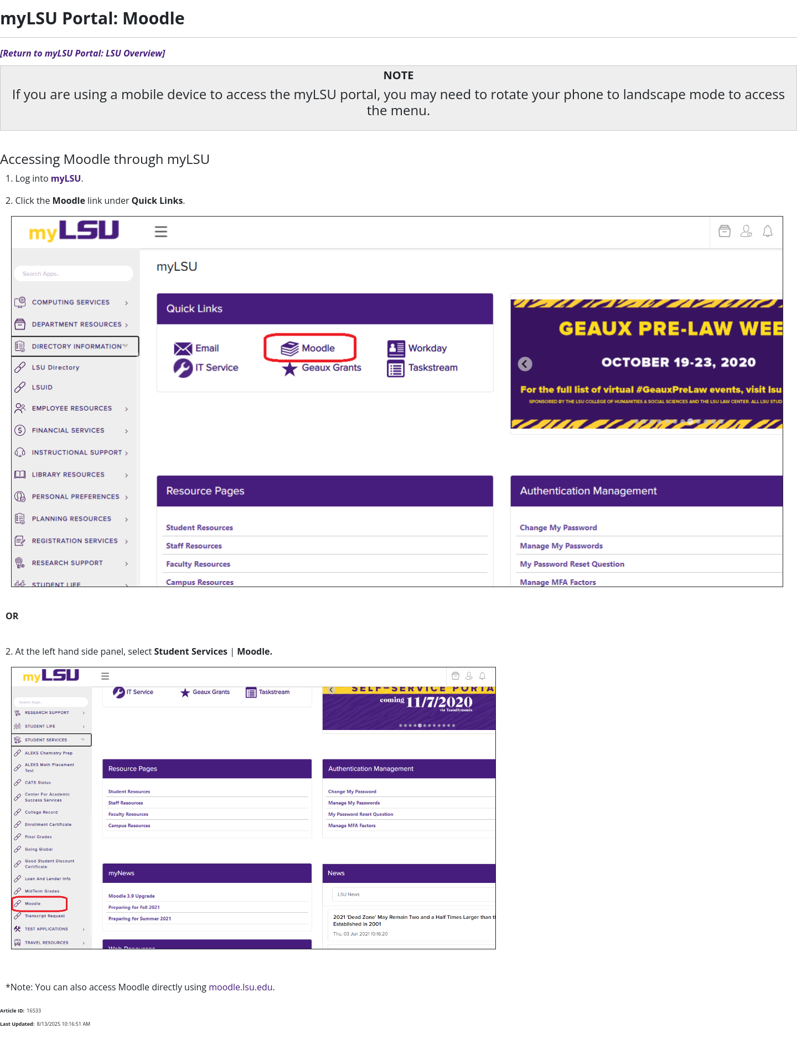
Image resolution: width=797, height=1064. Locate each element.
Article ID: (12, 1010)
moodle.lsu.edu (240, 987)
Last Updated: (17, 1023)
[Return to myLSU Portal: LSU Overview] (82, 53)
